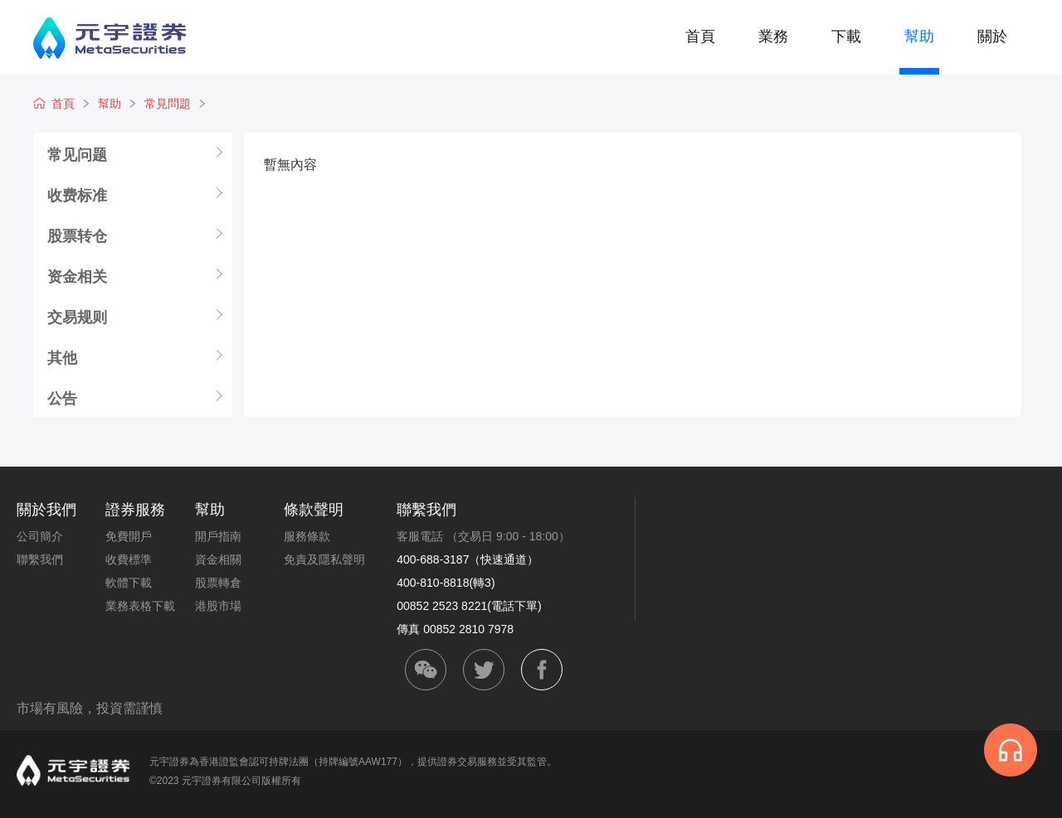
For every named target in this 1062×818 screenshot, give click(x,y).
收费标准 (77, 195)
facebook (542, 670)
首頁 (700, 36)
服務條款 (307, 536)
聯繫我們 (40, 559)
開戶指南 (218, 536)
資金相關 (218, 559)
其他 (62, 357)
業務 (773, 36)
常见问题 (77, 154)
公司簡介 (40, 536)
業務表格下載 (140, 605)
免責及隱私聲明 (324, 559)
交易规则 (77, 316)
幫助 (919, 36)
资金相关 (77, 276)
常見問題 (167, 103)
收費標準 (128, 559)
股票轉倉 (218, 582)
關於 (992, 36)
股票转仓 (77, 235)
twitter (484, 670)
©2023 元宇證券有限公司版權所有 (225, 781)
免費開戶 (128, 536)
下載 (846, 36)
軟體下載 (128, 582)
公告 (62, 398)
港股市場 (218, 605)
